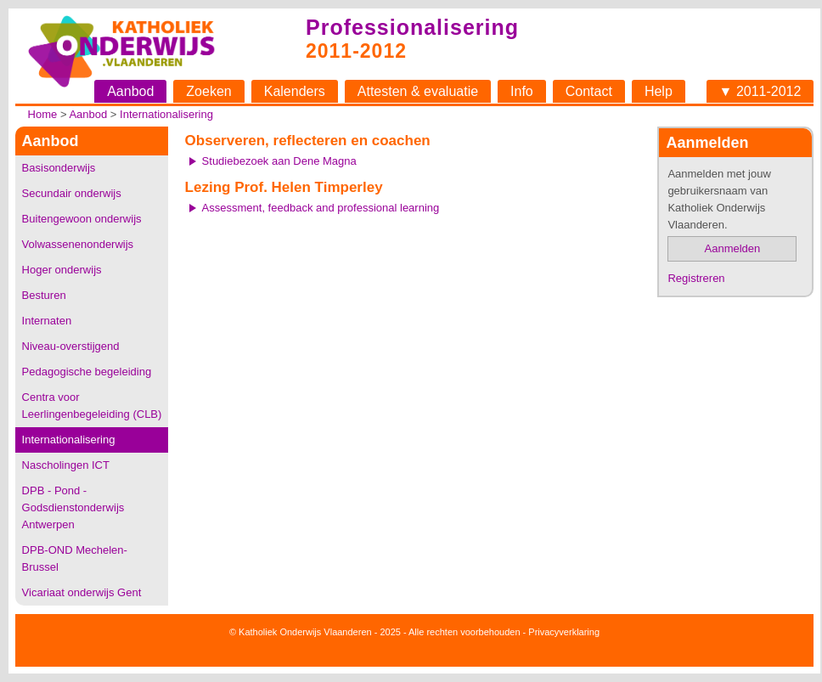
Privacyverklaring (564, 632)
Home (43, 114)
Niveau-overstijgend (71, 346)
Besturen (44, 295)
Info (521, 91)
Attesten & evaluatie (418, 91)
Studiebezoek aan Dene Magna (279, 161)
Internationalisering (166, 114)
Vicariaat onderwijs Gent (82, 592)
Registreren (695, 278)
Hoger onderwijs (62, 269)
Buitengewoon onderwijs (82, 218)
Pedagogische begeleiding (87, 371)
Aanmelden (733, 248)
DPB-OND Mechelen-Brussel (74, 558)
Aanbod (130, 91)
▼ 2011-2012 (760, 91)
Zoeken (208, 91)
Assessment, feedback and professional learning (321, 207)
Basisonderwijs (59, 167)
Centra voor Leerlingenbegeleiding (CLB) (92, 405)
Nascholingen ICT (66, 465)
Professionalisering (412, 27)
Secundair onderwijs (71, 193)
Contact (589, 91)
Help (659, 91)
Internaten (47, 320)
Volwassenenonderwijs (78, 244)
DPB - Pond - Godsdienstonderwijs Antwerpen (73, 507)
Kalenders (294, 91)
